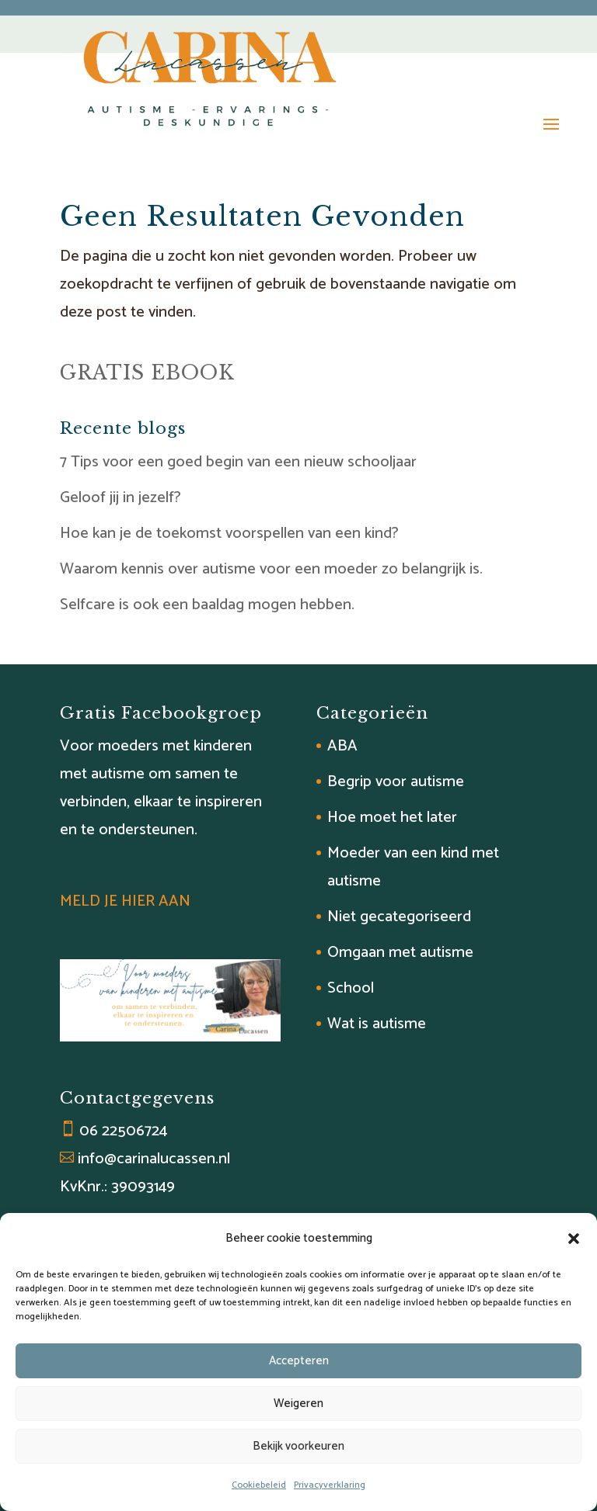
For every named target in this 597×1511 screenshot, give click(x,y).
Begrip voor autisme (395, 782)
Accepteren (299, 1361)
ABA (342, 746)
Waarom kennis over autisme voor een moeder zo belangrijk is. (271, 569)
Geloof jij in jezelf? (120, 498)
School (350, 988)
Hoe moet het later (392, 817)
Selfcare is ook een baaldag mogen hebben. (207, 605)
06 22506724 (123, 1131)
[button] (573, 1238)
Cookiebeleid (259, 1485)
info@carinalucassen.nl (154, 1159)
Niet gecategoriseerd (399, 917)
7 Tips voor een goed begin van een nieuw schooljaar (238, 462)
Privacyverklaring (329, 1485)
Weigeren (298, 1403)
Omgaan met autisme (400, 952)
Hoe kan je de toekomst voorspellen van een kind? (229, 533)
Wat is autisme (376, 1024)
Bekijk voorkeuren (298, 1446)
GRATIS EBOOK (147, 373)
